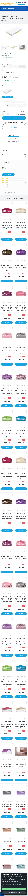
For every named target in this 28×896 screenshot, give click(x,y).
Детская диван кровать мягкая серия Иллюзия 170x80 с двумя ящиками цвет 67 (7, 392)
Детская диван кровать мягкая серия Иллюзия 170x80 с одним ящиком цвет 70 (7, 475)
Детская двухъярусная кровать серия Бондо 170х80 (21, 764)
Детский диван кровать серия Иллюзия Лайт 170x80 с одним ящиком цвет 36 (7, 724)
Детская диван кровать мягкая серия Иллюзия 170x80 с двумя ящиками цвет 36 (21, 309)
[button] (22, 2)
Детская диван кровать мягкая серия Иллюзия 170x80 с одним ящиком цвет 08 (7, 517)
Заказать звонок (21, 4)
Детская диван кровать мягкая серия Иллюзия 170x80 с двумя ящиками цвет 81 (7, 433)
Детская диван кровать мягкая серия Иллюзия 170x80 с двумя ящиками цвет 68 (21, 392)
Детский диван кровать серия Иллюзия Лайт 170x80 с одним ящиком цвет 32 (7, 766)
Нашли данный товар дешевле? (9, 82)
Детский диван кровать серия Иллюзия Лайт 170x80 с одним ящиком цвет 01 (21, 724)
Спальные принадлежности (8, 12)
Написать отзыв (8, 174)
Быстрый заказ (14, 127)
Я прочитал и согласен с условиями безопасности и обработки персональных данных (16, 71)
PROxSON (12, 60)
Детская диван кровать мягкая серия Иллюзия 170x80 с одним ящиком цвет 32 (21, 517)
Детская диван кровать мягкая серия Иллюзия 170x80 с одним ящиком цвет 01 (21, 475)
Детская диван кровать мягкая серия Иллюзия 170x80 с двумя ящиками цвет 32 (21, 267)
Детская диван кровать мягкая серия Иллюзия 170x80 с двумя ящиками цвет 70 (7, 225)
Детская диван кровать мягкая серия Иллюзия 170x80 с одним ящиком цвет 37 (7, 600)
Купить (22, 66)
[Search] (25, 8)
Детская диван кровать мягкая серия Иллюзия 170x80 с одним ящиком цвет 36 (21, 558)
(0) (6, 57)
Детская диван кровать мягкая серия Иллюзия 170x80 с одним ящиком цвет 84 (21, 683)
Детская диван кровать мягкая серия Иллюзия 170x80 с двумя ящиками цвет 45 (21, 350)
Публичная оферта (15, 70)
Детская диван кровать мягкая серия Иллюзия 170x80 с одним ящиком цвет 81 (7, 683)
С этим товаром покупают (13, 141)
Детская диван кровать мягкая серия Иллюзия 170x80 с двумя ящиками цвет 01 (21, 225)
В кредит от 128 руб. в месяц (14, 123)
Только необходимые (14, 892)
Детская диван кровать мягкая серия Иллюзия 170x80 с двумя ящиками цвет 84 (21, 433)
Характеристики (13, 135)
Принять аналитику (14, 889)
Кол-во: (4, 111)
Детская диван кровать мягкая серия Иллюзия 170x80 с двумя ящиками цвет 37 (7, 350)
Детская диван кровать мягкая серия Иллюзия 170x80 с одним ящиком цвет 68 (21, 641)
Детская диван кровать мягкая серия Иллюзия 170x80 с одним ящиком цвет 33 (7, 558)
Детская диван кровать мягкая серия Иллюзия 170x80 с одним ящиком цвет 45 (21, 600)
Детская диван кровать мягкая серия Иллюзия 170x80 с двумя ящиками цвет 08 (7, 267)
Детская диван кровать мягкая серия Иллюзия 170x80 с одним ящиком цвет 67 (7, 641)
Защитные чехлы (18, 12)
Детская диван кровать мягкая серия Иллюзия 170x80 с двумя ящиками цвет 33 (7, 309)
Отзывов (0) (13, 138)
